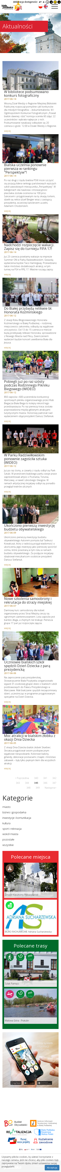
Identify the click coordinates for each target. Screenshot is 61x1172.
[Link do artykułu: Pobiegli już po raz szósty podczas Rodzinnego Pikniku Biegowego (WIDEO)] (30, 365)
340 (36, 778)
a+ (40, 1)
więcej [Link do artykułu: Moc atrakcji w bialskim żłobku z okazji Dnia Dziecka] (7, 768)
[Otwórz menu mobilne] (54, 6)
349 (38, 787)
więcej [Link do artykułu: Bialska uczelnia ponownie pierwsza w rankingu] (7, 210)
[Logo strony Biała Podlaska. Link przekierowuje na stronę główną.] (12, 5)
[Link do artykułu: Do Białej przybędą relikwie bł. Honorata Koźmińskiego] (30, 292)
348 (28, 787)
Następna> (50, 787)
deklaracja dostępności (25, 1)
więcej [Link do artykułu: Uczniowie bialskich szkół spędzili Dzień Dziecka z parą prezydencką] (7, 701)
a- (44, 1)
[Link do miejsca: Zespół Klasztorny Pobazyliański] (30, 880)
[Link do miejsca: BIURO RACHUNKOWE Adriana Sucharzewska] (30, 917)
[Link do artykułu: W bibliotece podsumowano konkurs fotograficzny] (30, 75)
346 (45, 782)
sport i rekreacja (11, 829)
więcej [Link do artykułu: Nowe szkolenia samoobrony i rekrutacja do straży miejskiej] (7, 628)
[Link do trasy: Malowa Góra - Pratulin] (30, 1006)
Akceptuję (52, 1167)
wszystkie (8, 845)
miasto (6, 807)
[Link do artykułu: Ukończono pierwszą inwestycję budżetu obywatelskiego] (30, 509)
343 (18, 782)
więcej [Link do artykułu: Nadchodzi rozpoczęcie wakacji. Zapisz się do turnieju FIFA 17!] (7, 274)
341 (45, 778)
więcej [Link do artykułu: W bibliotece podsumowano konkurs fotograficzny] (7, 130)
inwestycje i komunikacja (16, 818)
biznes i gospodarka (14, 812)
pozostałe (8, 839)
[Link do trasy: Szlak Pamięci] (30, 969)
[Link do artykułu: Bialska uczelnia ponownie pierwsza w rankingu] (30, 148)
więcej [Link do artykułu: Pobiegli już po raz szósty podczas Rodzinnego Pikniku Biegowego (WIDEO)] (7, 421)
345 (36, 782)
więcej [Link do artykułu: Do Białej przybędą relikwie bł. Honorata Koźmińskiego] (7, 347)
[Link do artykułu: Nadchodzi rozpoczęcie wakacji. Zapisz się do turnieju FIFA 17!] (30, 228)
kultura (6, 823)
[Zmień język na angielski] (45, 6)
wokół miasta (10, 834)
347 (54, 782)
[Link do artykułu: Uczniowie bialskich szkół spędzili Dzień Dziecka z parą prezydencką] (30, 645)
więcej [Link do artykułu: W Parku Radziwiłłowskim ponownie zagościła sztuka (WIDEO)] (7, 491)
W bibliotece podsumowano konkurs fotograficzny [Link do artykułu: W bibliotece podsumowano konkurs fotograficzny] (26, 94)
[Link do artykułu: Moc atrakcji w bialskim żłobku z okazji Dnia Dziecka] (30, 719)
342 (54, 778)
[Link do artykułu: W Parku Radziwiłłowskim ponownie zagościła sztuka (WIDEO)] (30, 438)
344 (27, 782)
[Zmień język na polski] (40, 6)
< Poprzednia (22, 778)
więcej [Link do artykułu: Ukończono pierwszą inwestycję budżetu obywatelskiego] (7, 564)
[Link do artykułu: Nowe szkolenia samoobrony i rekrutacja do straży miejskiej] (30, 582)
